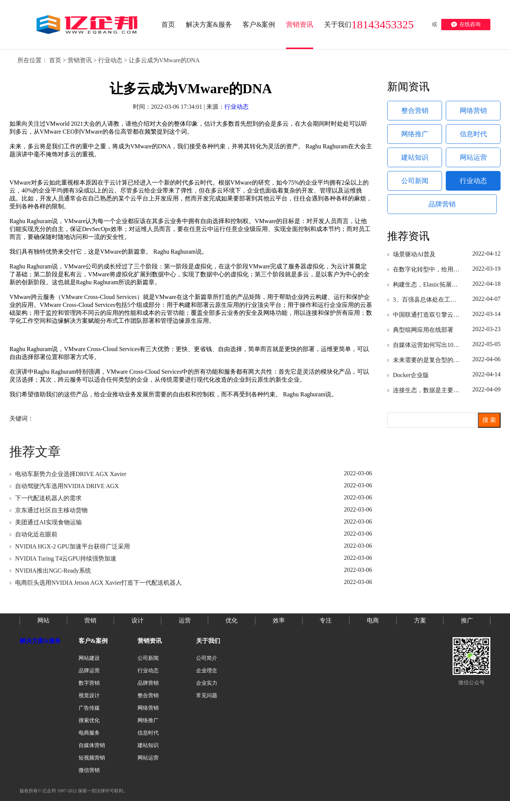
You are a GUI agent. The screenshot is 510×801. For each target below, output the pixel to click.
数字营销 (89, 683)
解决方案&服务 (40, 641)
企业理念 (206, 670)
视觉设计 (89, 695)
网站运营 (473, 157)
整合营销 (414, 110)
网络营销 (473, 110)
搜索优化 (89, 720)
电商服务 (89, 733)
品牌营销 (442, 204)
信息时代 (473, 134)
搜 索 (489, 420)
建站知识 (414, 157)
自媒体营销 (92, 745)
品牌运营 (89, 670)
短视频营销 (92, 758)
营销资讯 (80, 60)
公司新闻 (414, 181)
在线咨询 (466, 25)
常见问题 (206, 695)
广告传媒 (89, 708)
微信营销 (89, 770)
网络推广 (414, 134)
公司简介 (206, 658)
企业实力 (206, 683)
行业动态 (110, 60)
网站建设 (89, 658)
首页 (55, 60)
